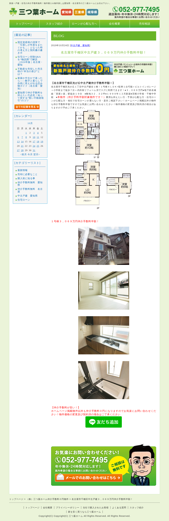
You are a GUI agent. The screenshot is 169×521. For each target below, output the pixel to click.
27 (18, 150)
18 (38, 141)
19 (42, 141)
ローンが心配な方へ (84, 23)
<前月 (23, 154)
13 (18, 141)
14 (22, 141)
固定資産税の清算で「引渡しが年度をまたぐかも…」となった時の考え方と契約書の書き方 (30, 47)
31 (34, 150)
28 (22, 150)
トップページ (24, 23)
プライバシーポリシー (67, 507)
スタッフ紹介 (54, 23)
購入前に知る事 (26, 178)
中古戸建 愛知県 (80, 45)
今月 (30, 154)
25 (38, 146)
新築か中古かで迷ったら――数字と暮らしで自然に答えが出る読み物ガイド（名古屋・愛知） (30, 83)
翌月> (36, 154)
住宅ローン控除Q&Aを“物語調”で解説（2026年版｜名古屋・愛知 (30, 61)
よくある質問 (119, 507)
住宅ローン (24, 200)
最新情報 (23, 170)
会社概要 (114, 23)
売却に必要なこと (28, 174)
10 (34, 137)
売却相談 (144, 23)
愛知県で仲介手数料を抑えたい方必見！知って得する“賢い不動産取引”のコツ (31, 96)
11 (38, 137)
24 (34, 146)
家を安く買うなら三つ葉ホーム (84, 512)
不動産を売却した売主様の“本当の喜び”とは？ (30, 71)
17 (34, 141)
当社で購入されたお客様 (96, 507)
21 (22, 146)
